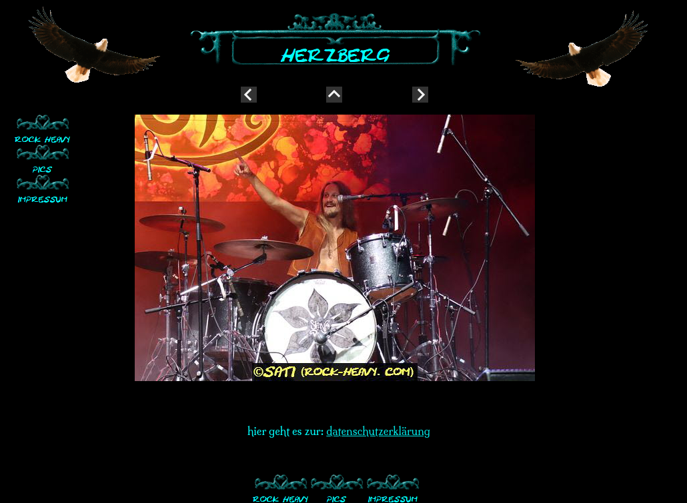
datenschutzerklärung (378, 431)
